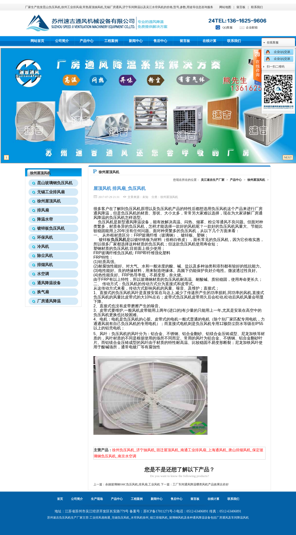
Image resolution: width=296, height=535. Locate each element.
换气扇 (43, 292)
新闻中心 (136, 41)
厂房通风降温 (49, 301)
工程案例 (111, 41)
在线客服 (273, 42)
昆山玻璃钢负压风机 (55, 183)
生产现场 (97, 499)
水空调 (43, 274)
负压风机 (65, 517)
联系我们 (257, 7)
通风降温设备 (49, 283)
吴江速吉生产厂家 (212, 180)
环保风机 (45, 237)
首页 (60, 499)
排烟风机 (45, 265)
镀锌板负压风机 (51, 228)
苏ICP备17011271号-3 (159, 511)
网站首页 (37, 41)
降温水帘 (45, 219)
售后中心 (160, 41)
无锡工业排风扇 (51, 192)
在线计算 (209, 41)
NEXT (288, 157)
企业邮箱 (252, 27)
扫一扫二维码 (275, 66)
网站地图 (225, 7)
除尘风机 (45, 255)
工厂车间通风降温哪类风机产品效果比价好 (201, 484)
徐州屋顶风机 (40, 173)
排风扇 (43, 210)
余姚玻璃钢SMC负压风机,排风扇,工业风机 (132, 484)
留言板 (241, 7)
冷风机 (43, 246)
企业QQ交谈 (282, 52)
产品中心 (86, 41)
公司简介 (62, 41)
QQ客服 (227, 27)
